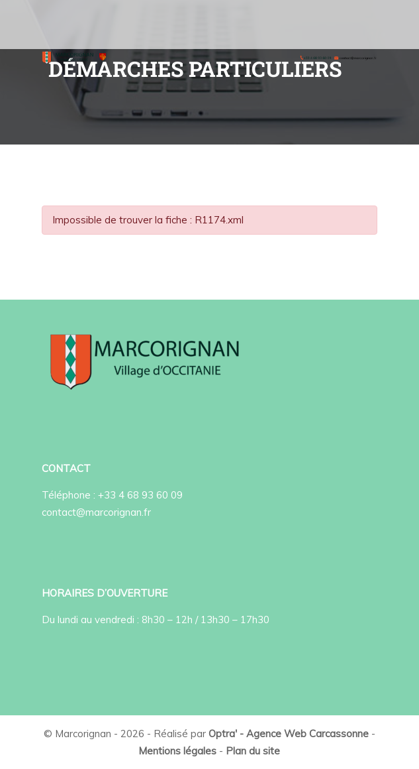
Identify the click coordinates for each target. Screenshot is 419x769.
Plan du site (253, 750)
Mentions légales (177, 750)
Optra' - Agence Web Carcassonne (289, 733)
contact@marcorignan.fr (96, 512)
